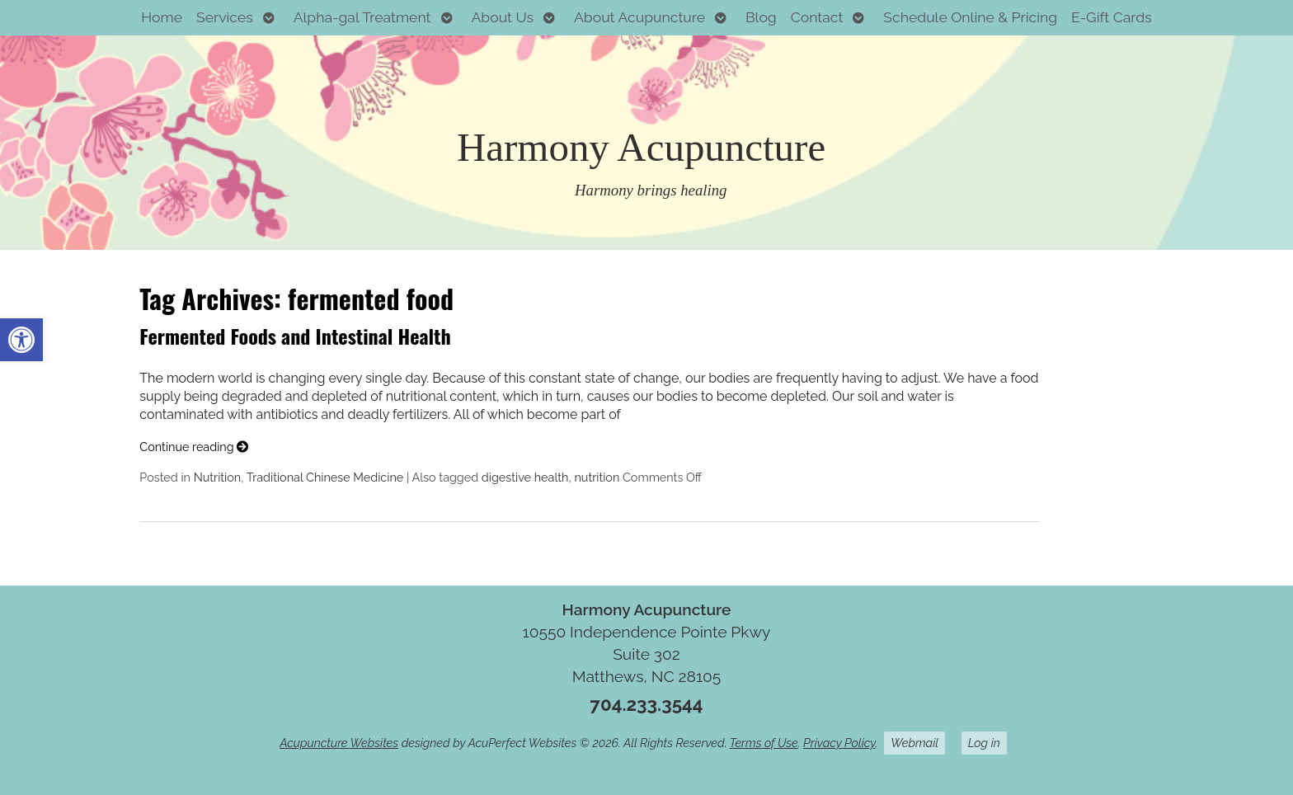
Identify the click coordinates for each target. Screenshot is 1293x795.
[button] (21, 339)
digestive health (525, 477)
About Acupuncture (639, 17)
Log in (984, 743)
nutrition (596, 477)
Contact (817, 17)
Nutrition (218, 477)
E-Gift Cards (1111, 17)
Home (161, 17)
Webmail (914, 743)
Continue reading (193, 447)
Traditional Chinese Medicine (325, 477)
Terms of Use (764, 743)
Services (224, 17)
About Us (502, 17)
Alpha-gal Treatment (362, 17)
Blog (761, 17)
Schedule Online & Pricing (970, 17)
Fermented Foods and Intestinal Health (294, 335)
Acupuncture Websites (339, 743)
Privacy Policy (839, 743)
